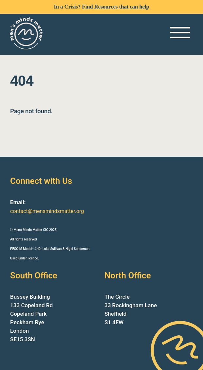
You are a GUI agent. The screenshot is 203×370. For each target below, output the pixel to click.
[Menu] (180, 33)
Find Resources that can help (115, 7)
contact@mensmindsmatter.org (47, 211)
